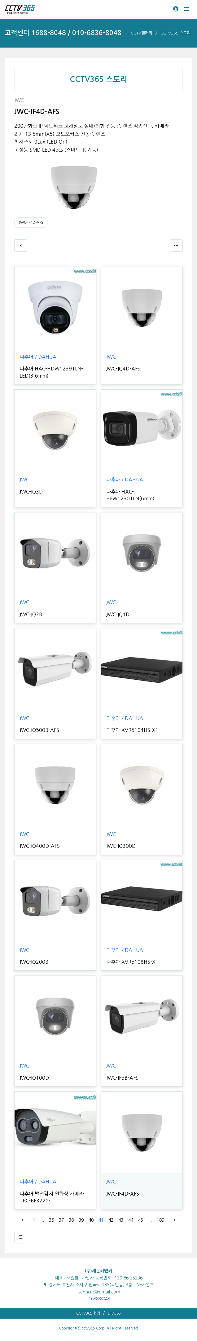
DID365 (114, 1313)
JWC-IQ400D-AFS (40, 845)
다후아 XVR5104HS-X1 (132, 730)
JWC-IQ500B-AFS (39, 730)
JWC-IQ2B (31, 614)
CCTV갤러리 (141, 33)
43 (120, 1220)
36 (51, 1220)
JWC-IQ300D (121, 845)
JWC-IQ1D (117, 614)
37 (61, 1220)
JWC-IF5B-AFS (122, 1077)
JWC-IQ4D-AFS (123, 368)
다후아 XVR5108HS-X (130, 961)
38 (71, 1220)
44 (130, 1220)
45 (140, 1220)
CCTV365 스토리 (175, 33)
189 (160, 1220)
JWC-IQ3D (31, 491)
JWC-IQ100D (34, 1077)
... (42, 1220)
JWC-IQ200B (34, 961)
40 (91, 1220)
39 (81, 1220)
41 (100, 1220)
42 (110, 1220)
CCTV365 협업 (88, 1313)
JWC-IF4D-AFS (31, 222)
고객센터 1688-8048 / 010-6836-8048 (63, 33)
